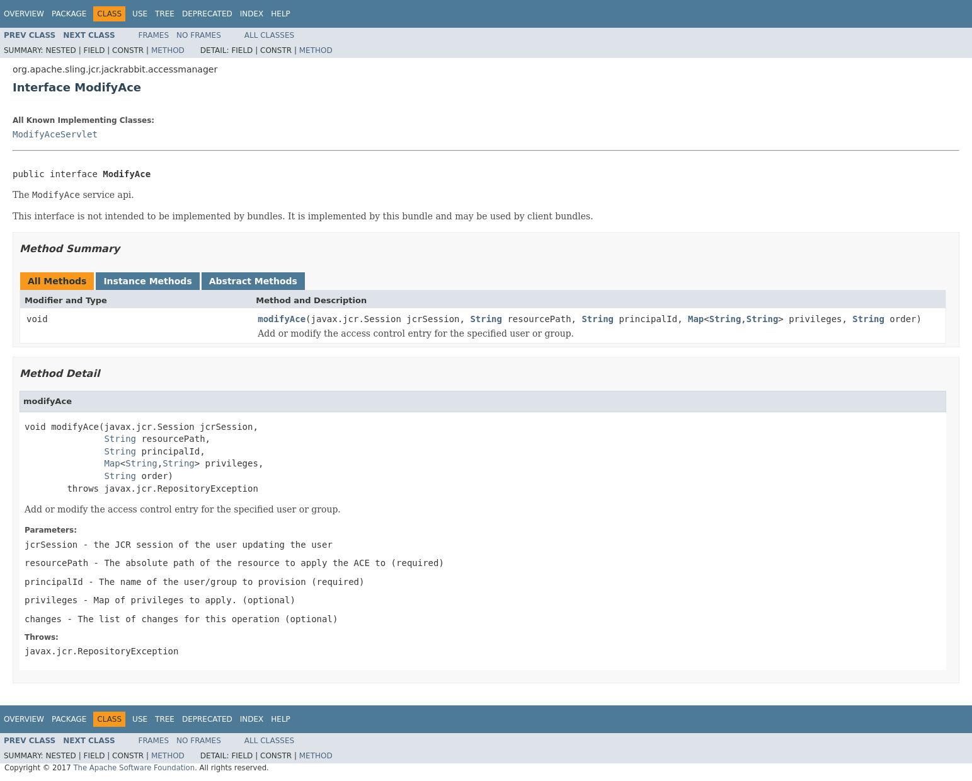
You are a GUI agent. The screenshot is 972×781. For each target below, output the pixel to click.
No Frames (198, 35)
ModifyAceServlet (55, 134)
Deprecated (207, 13)
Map (696, 319)
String (486, 319)
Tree (164, 13)
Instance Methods (147, 281)
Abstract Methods (253, 281)
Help (280, 13)
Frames (154, 35)
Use (139, 13)
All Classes (269, 35)
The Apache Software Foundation (134, 767)
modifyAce (282, 319)
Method (168, 50)
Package (69, 13)
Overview (24, 13)
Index (252, 13)
